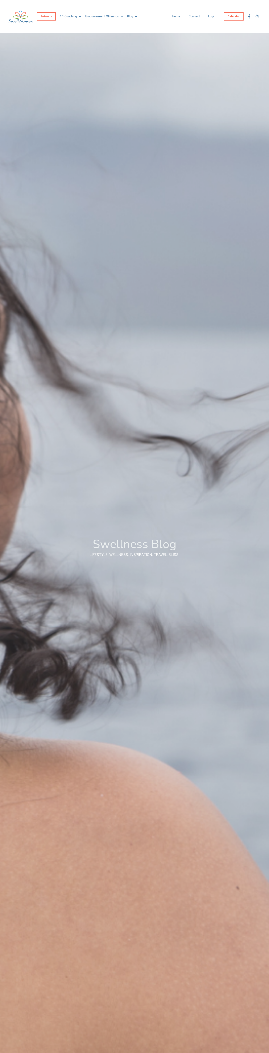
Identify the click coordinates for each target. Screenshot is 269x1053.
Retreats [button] (46, 16)
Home (176, 16)
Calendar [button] (234, 16)
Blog (132, 16)
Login (211, 16)
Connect (194, 16)
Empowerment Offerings (104, 16)
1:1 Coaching (70, 16)
